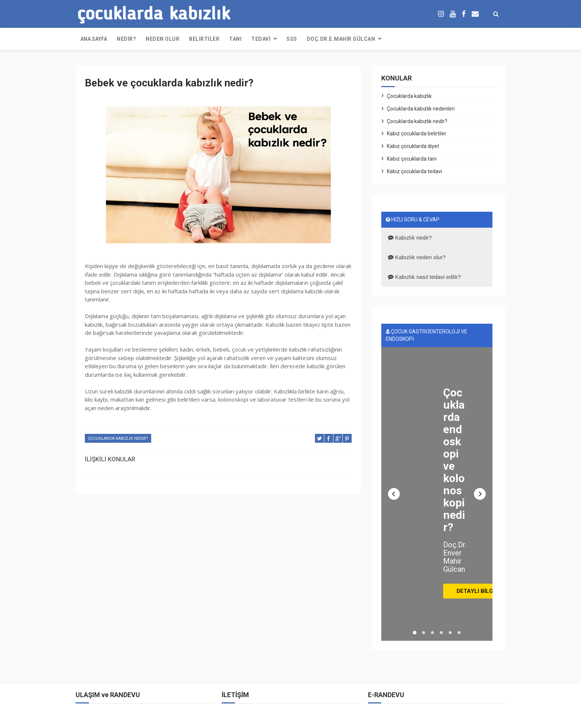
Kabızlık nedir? (410, 237)
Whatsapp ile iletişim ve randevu (116, 636)
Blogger (326, 699)
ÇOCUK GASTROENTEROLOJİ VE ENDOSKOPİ (426, 335)
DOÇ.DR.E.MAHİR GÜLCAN (341, 39)
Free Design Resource (257, 699)
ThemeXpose (214, 699)
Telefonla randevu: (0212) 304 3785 (120, 661)
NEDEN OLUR (162, 39)
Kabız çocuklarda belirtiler (416, 133)
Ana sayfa (93, 39)
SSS (291, 39)
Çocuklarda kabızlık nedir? (118, 438)
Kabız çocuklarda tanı (411, 159)
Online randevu (96, 674)
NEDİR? (126, 39)
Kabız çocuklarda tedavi (414, 171)
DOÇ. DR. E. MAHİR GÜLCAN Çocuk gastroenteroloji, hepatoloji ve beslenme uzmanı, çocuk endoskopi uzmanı (140, 550)
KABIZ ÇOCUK (393, 699)
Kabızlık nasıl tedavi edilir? (424, 277)
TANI (235, 39)
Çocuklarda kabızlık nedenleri (421, 109)
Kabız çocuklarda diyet (413, 146)
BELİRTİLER (204, 39)
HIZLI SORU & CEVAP (412, 219)
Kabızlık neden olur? (417, 257)
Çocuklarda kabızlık (409, 96)
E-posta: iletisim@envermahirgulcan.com (127, 624)
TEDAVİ (260, 39)
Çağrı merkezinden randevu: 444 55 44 (123, 649)
